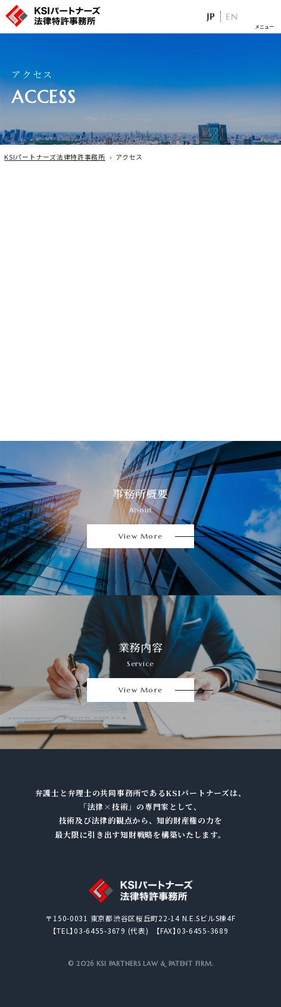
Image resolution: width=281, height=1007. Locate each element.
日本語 (210, 16)
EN (231, 16)
